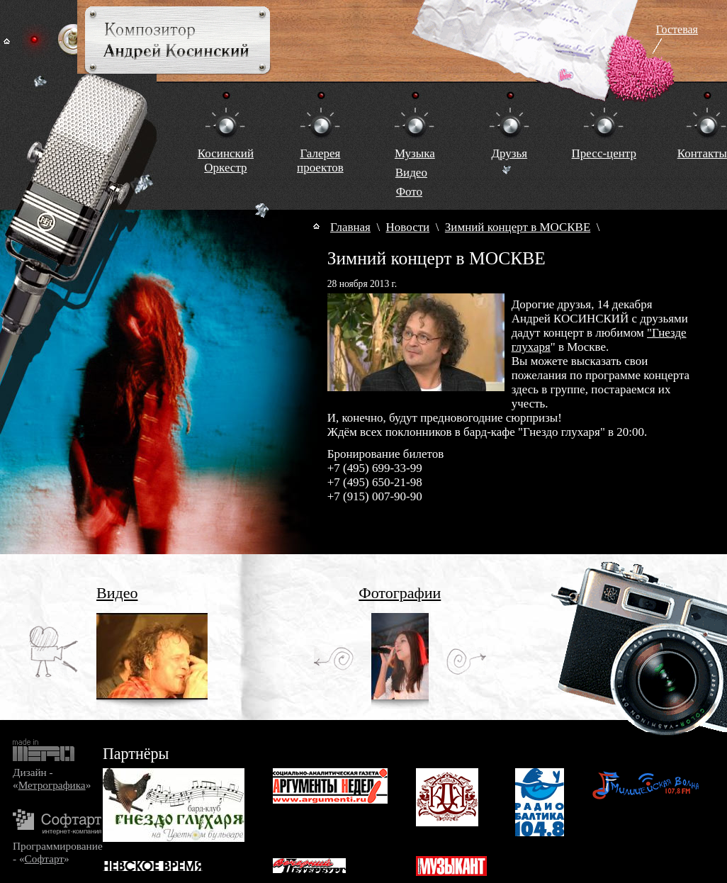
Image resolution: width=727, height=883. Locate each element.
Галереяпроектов (320, 160)
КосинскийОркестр (226, 160)
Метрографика (52, 785)
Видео (411, 172)
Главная (350, 227)
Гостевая (677, 29)
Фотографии (400, 593)
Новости (408, 227)
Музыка (415, 153)
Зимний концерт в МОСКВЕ (517, 227)
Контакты (702, 153)
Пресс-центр (604, 153)
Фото (409, 191)
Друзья (509, 153)
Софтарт (44, 859)
